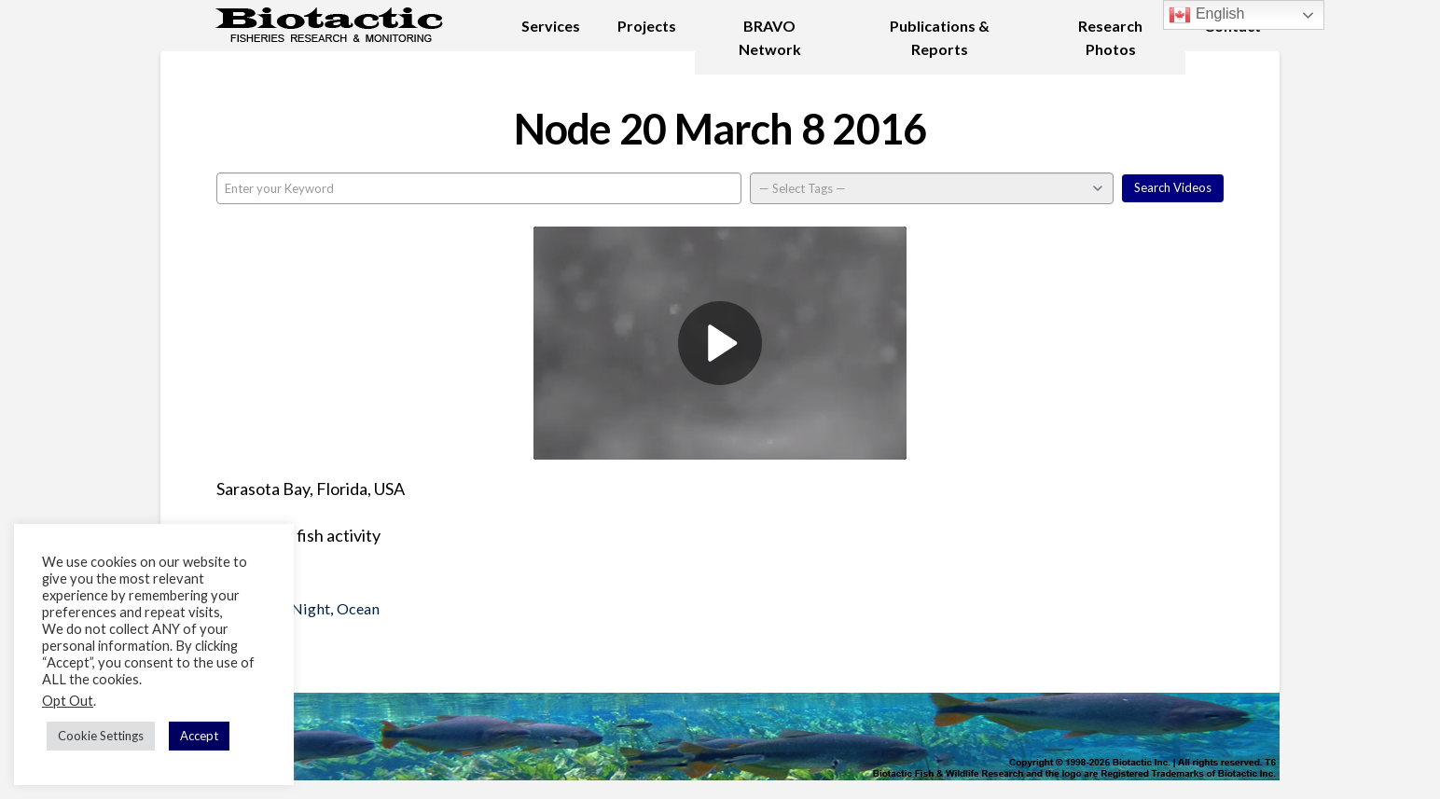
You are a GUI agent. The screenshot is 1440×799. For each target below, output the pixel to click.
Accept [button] (199, 735)
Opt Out (67, 701)
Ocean (358, 608)
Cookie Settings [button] (101, 735)
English (1206, 15)
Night (310, 608)
